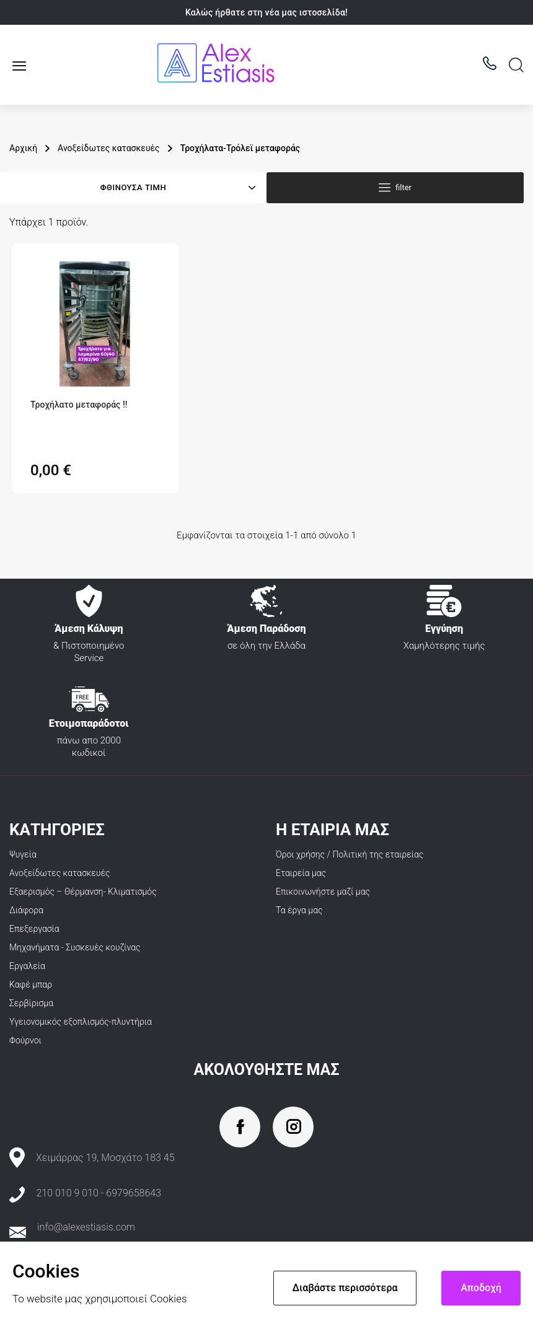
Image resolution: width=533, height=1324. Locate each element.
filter (403, 187)
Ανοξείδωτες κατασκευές (59, 873)
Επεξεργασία (34, 929)
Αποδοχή (480, 1288)
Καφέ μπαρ (30, 984)
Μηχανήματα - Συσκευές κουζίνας (75, 947)
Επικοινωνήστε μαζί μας (323, 892)
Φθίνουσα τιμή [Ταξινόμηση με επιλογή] (133, 187)
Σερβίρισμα (31, 1003)
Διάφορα (26, 910)
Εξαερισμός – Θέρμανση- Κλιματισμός (83, 892)
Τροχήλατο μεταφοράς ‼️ (78, 405)
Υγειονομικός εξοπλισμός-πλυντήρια (80, 1022)
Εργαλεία (27, 966)
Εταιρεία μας (301, 873)
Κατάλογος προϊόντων (23, 65)
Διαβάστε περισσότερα (345, 1288)
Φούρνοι (25, 1040)
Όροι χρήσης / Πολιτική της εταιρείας (349, 854)
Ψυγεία (23, 854)
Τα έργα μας (299, 910)
